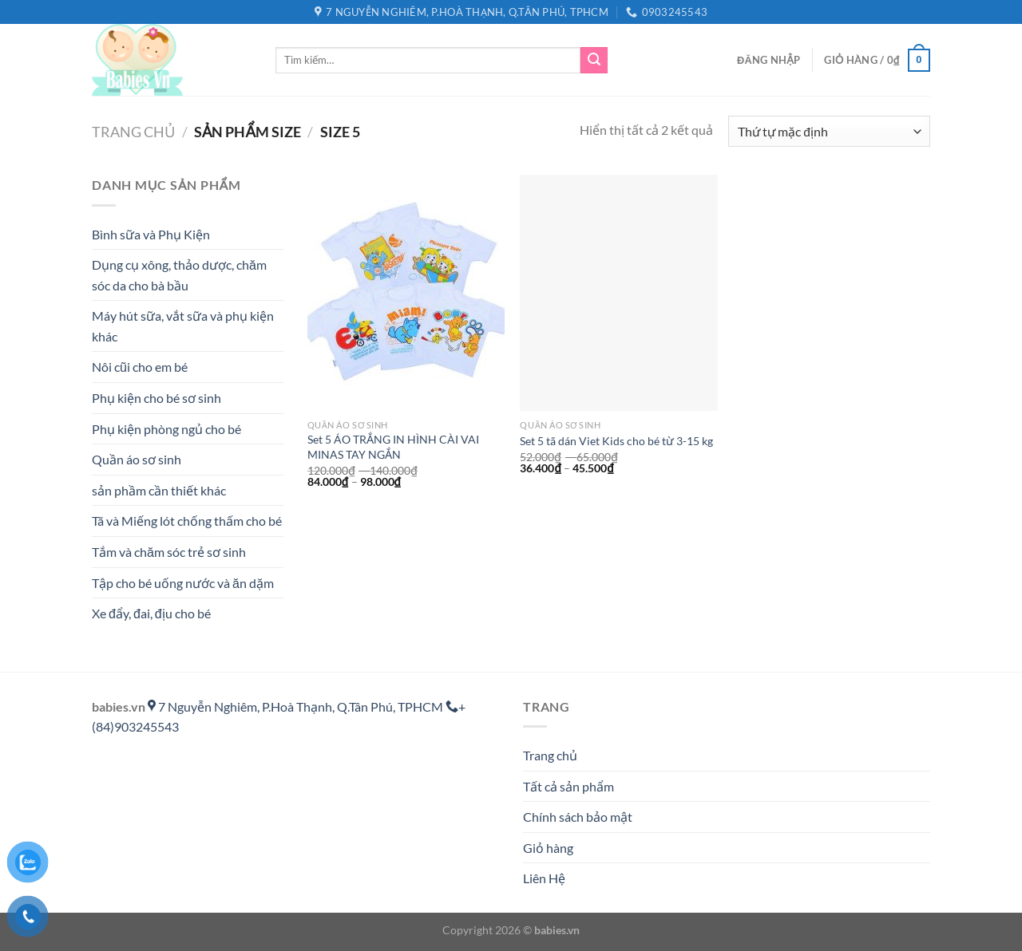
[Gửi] (594, 60)
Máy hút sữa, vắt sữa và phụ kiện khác (183, 326)
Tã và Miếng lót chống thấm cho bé (187, 520)
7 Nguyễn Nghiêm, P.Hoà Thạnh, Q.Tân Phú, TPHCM (297, 706)
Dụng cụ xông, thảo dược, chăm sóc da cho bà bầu (179, 275)
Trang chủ (133, 131)
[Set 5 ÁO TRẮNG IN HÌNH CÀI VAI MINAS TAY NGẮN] (406, 293)
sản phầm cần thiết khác (159, 490)
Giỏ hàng (548, 847)
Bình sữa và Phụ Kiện (151, 234)
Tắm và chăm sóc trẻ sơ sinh (169, 551)
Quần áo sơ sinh (136, 459)
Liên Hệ (544, 878)
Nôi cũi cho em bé (140, 366)
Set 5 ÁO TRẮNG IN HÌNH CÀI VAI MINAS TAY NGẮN (393, 446)
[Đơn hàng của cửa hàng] (829, 131)
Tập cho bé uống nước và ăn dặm (183, 582)
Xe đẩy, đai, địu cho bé (151, 613)
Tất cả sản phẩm (568, 786)
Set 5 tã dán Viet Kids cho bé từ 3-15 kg (616, 441)
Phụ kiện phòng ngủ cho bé (166, 428)
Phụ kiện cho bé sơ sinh (156, 397)
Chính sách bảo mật (577, 816)
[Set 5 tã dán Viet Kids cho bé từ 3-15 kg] (618, 293)
